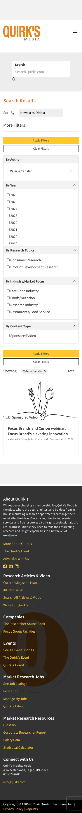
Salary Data (11, 740)
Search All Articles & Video (22, 597)
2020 (12, 236)
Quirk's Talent (13, 706)
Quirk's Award (13, 665)
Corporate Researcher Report (24, 732)
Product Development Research (33, 267)
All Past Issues (13, 590)
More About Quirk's (17, 543)
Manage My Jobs (15, 698)
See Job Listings (15, 683)
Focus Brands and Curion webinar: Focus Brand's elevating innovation (38, 431)
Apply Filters (41, 140)
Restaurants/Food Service (28, 311)
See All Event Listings (18, 650)
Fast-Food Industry (23, 290)
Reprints (31, 809)
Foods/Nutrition (21, 297)
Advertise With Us (16, 558)
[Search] (41, 71)
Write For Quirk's (15, 605)
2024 (12, 208)
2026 (12, 194)
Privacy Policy (13, 809)
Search (20, 64)
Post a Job (11, 691)
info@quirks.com (14, 782)
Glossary (9, 725)
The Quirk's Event (16, 551)
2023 (12, 215)
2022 (12, 222)
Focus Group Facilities (19, 631)
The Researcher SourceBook (24, 623)
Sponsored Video (21, 335)
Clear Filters (41, 148)
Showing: (10, 370)
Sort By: (9, 112)
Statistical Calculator (18, 747)
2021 (12, 229)
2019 (12, 243)
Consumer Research (24, 260)
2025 (12, 201)
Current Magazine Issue (20, 582)
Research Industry (22, 304)
